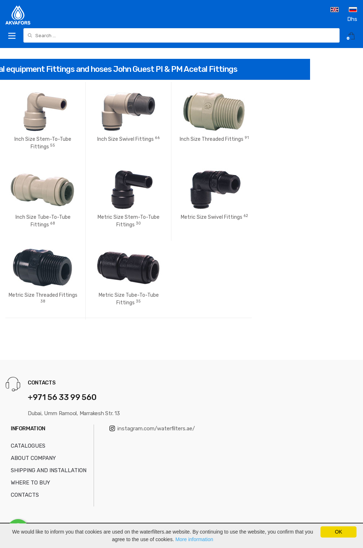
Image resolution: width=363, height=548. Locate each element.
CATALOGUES (28, 446)
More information (194, 539)
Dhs (352, 19)
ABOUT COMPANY (33, 458)
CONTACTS (25, 495)
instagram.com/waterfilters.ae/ (152, 428)
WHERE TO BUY (30, 482)
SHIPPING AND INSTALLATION (48, 470)
